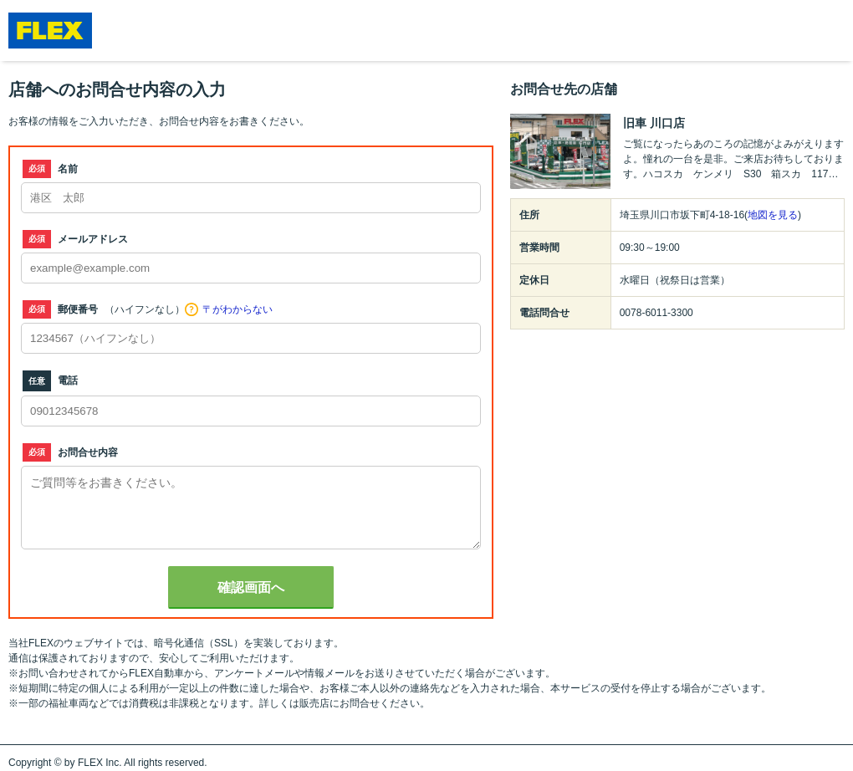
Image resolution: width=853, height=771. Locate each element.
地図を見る (773, 215)
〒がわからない (237, 309)
